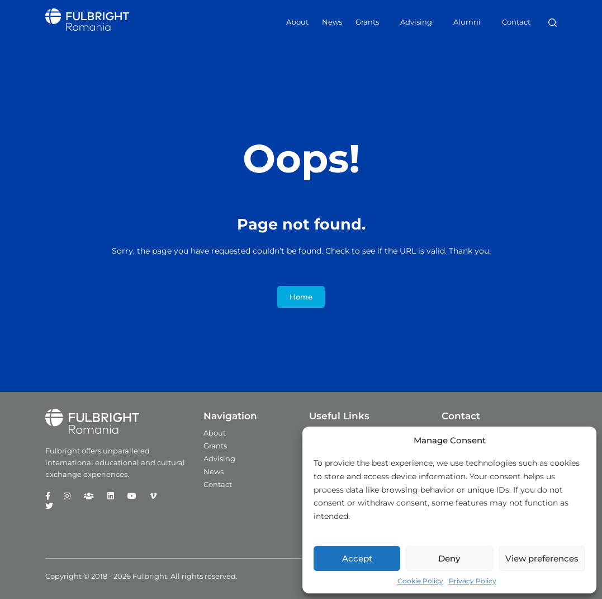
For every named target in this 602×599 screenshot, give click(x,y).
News (332, 21)
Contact (516, 21)
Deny (449, 558)
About (297, 21)
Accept (357, 558)
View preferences (542, 558)
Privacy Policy (472, 581)
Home (301, 297)
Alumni (467, 21)
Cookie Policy (420, 581)
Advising (416, 21)
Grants (367, 21)
